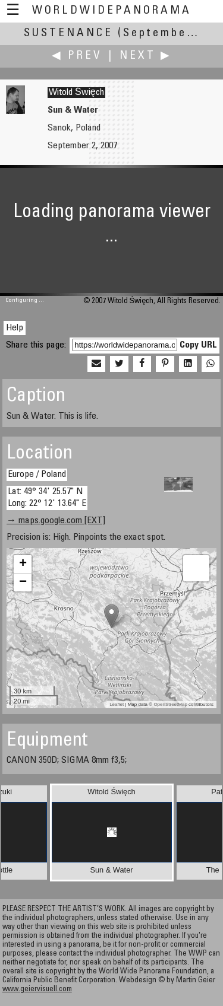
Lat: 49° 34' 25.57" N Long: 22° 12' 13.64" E (47, 497)
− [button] (23, 582)
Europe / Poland (37, 474)
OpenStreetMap (170, 704)
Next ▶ (146, 56)
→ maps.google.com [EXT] (56, 521)
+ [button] (23, 564)
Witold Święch (76, 92)
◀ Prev (77, 56)
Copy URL (198, 345)
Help (14, 328)
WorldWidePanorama (111, 11)
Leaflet (116, 704)
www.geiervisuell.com (37, 990)
